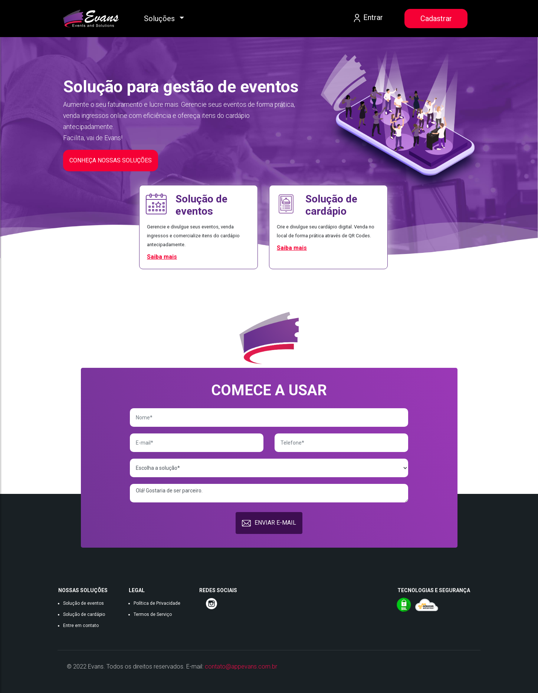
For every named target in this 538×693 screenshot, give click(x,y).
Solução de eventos (83, 603)
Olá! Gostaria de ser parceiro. (269, 493)
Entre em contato (81, 625)
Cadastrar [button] (436, 18)
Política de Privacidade (157, 603)
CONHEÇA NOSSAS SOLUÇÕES (110, 160)
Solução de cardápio (84, 614)
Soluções (160, 18)
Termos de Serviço (153, 614)
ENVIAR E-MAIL (269, 523)
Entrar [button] (367, 18)
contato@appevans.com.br (241, 666)
